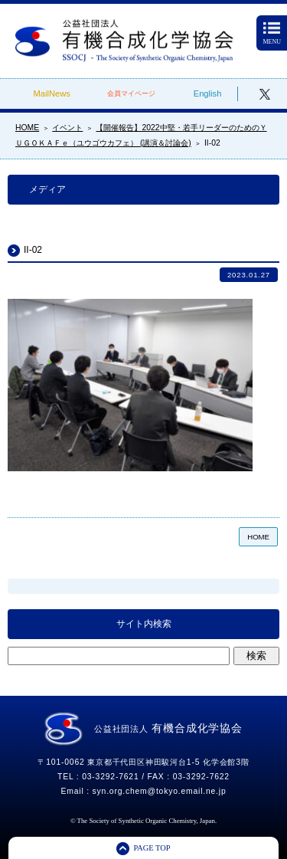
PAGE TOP (151, 848)
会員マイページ (131, 93)
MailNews (51, 93)
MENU (272, 34)
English (208, 93)
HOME (258, 537)
